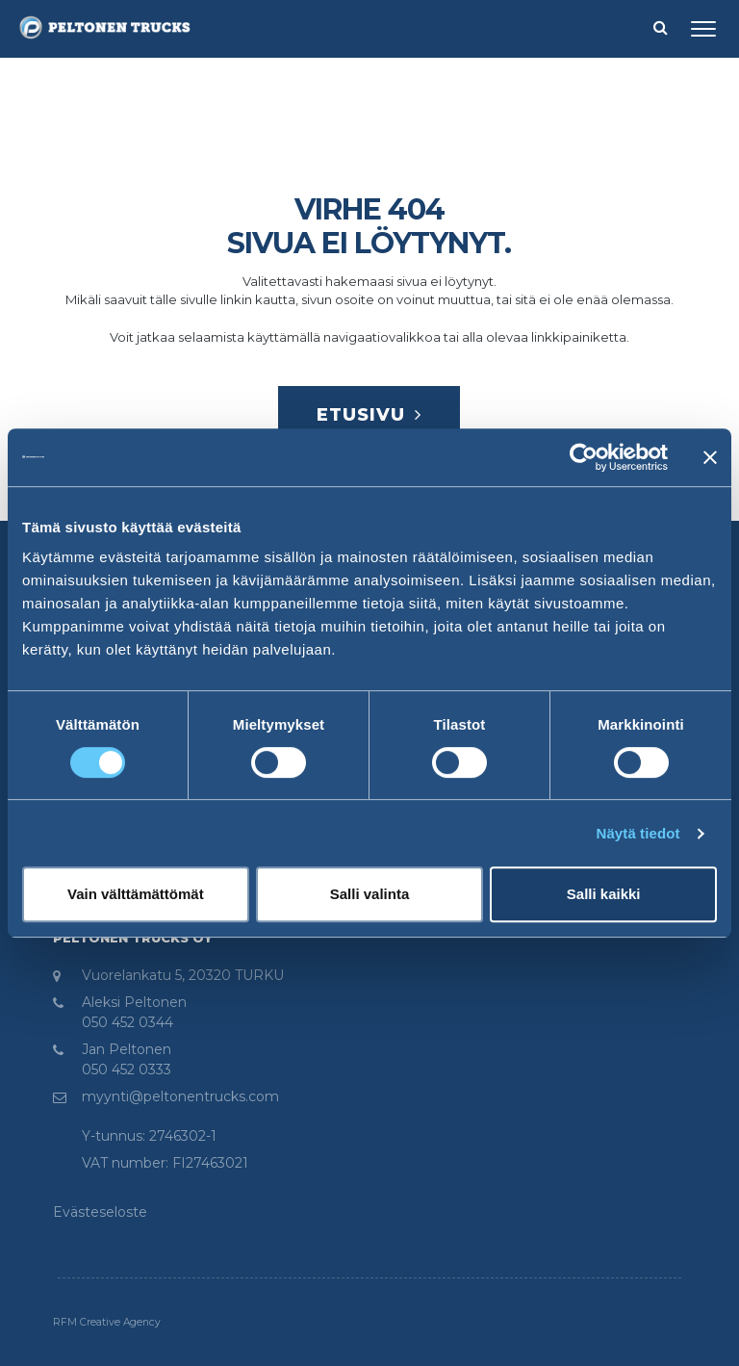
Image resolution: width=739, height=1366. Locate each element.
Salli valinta (370, 894)
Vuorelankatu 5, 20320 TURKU (183, 975)
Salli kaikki (604, 894)
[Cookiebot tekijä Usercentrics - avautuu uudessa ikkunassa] (583, 457)
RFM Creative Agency (107, 1322)
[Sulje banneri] (710, 457)
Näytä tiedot (638, 833)
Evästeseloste (100, 1212)
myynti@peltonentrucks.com (180, 1096)
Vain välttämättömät (135, 894)
